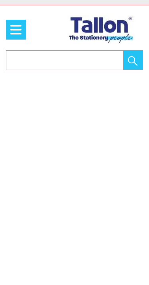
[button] (133, 60)
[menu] (16, 30)
